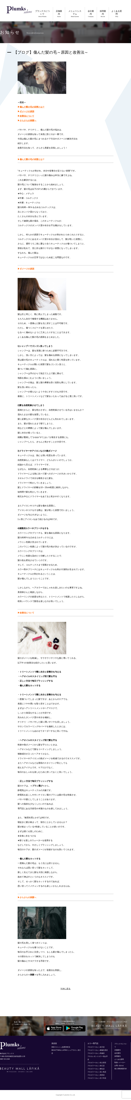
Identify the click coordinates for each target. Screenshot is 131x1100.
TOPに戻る (66, 989)
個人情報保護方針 (120, 1069)
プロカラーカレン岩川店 (96, 1047)
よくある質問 (116, 13)
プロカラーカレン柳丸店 (96, 1069)
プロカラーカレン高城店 (96, 1053)
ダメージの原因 (27, 111)
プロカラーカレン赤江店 (96, 1066)
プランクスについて (41, 13)
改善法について (27, 116)
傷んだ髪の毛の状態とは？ (32, 107)
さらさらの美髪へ (28, 120)
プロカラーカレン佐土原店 (96, 1062)
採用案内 (102, 13)
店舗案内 (57, 13)
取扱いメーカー (119, 1062)
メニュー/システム (73, 13)
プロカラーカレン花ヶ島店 (96, 1072)
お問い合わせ (119, 1065)
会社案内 (90, 13)
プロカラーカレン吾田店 (96, 1075)
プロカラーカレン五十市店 (96, 1078)
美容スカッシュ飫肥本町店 (60, 1047)
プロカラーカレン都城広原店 (97, 1050)
